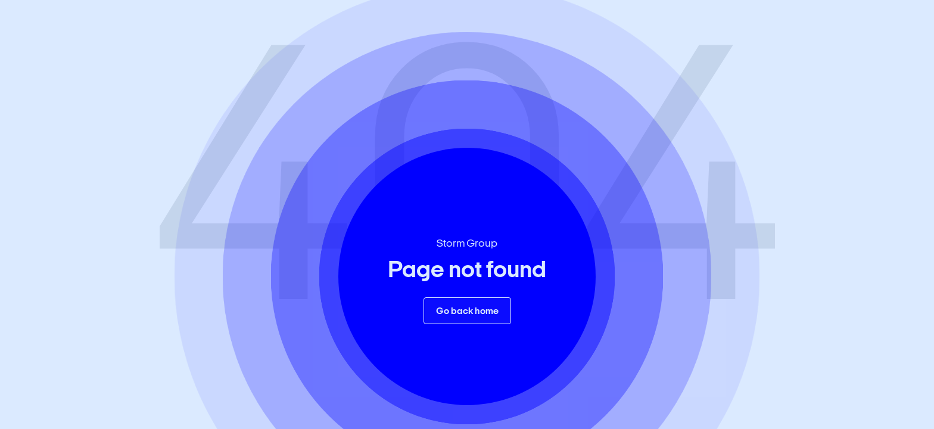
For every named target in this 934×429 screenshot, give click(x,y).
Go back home (467, 311)
